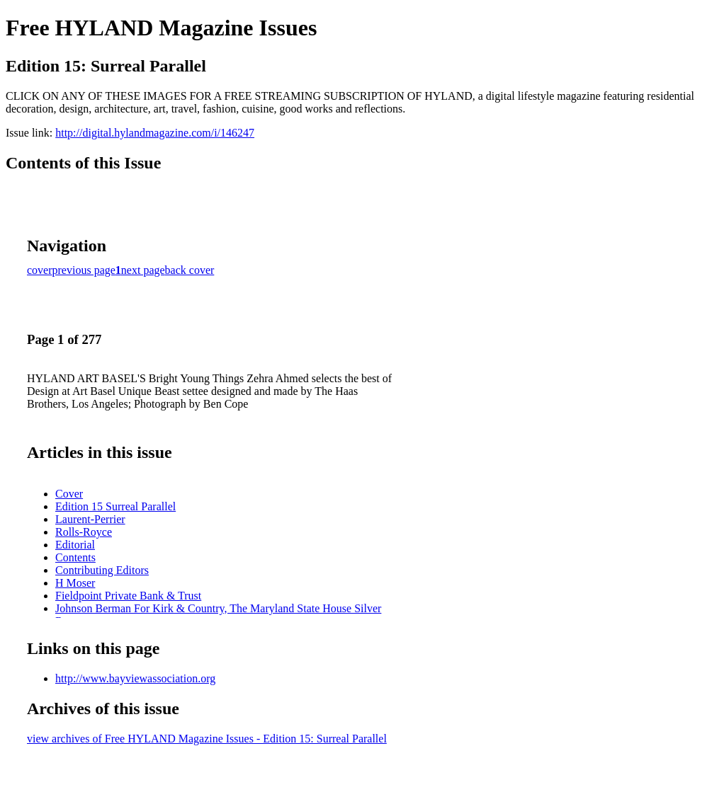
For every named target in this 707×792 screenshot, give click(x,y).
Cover (69, 494)
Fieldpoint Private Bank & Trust (128, 596)
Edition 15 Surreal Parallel (115, 506)
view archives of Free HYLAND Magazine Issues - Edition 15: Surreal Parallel (207, 739)
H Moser (75, 583)
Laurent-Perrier (90, 519)
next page (143, 270)
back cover (190, 270)
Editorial (75, 545)
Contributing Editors (102, 570)
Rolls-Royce (83, 532)
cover (39, 270)
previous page (83, 270)
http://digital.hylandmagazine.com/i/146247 (154, 133)
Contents (75, 557)
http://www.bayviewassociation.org (135, 678)
